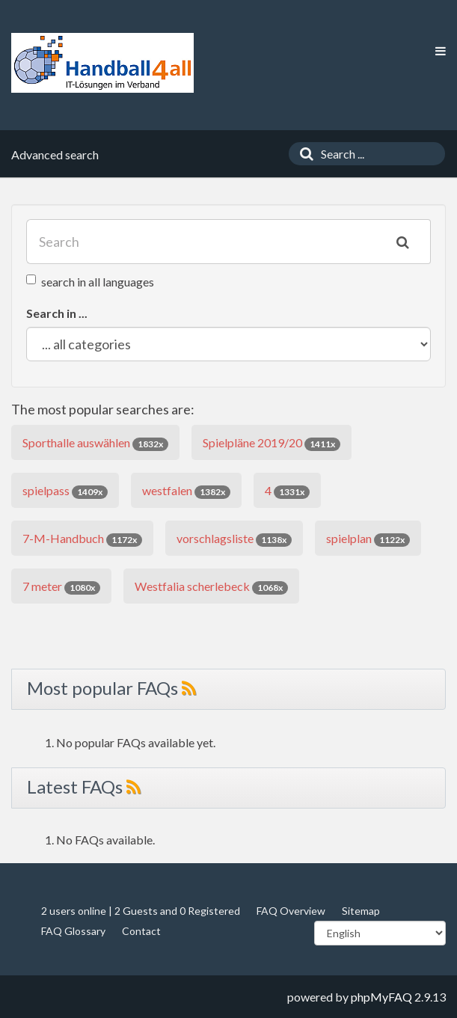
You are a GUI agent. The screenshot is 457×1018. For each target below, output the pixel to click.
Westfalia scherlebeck (211, 587)
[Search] (303, 153)
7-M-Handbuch (82, 539)
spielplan (368, 539)
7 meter (61, 587)
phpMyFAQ (381, 997)
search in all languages (90, 282)
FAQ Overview (291, 910)
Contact (141, 931)
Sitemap (361, 910)
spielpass (65, 491)
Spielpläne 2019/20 (271, 443)
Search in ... (57, 313)
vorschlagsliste (234, 539)
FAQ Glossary (73, 931)
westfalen (186, 491)
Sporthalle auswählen (95, 443)
